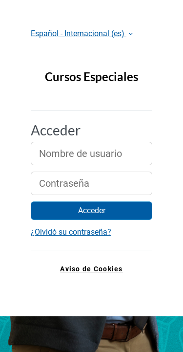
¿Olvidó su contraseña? (71, 232)
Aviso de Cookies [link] (91, 269)
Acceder (91, 210)
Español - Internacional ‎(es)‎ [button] (78, 33)
